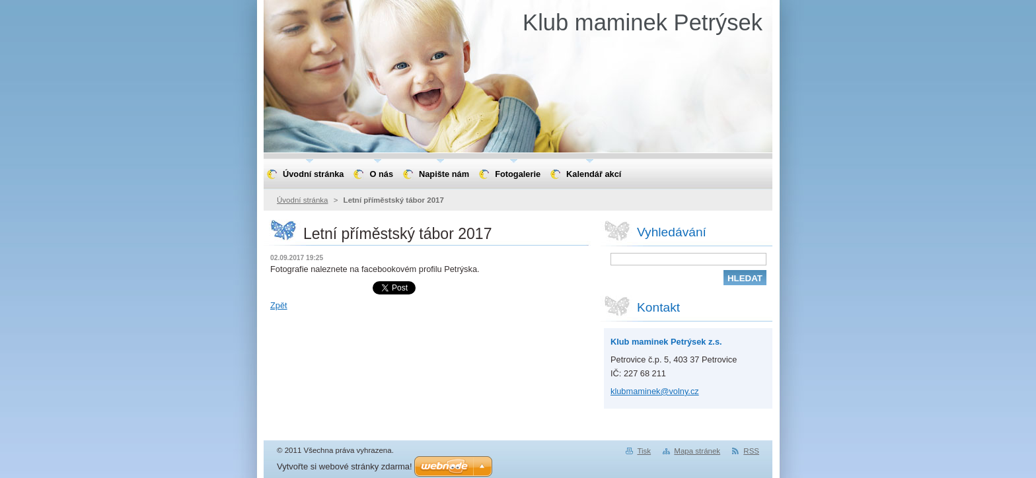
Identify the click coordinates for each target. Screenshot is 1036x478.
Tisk (644, 451)
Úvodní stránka (302, 200)
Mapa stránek (697, 451)
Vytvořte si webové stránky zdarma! (344, 466)
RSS (751, 451)
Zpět (278, 305)
